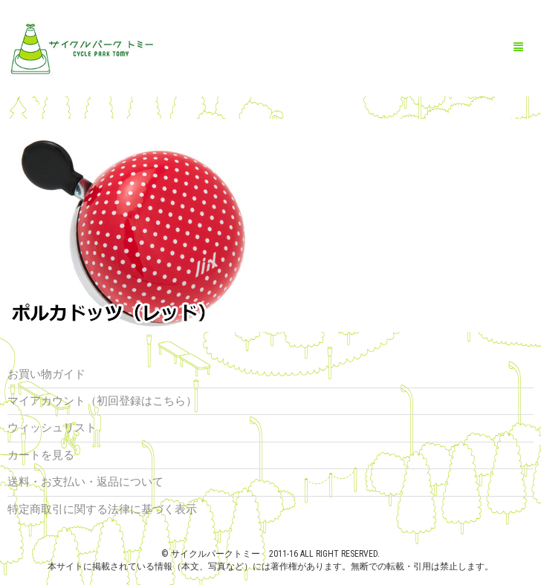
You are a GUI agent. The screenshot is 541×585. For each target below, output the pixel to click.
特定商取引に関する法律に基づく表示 (102, 509)
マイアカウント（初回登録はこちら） (102, 401)
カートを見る (40, 455)
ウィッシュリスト (52, 427)
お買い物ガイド (46, 374)
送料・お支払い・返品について (85, 481)
